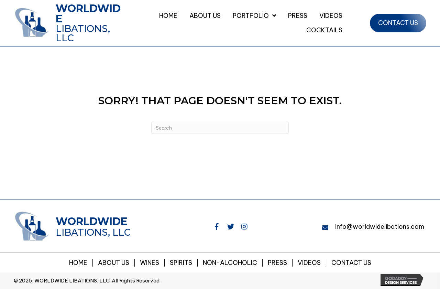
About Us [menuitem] (113, 263)
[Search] (220, 128)
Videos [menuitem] (309, 263)
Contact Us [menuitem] (351, 263)
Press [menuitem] (277, 263)
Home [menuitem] (78, 263)
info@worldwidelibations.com (379, 227)
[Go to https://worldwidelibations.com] (72, 23)
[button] (217, 227)
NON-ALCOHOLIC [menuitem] (230, 263)
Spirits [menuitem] (181, 263)
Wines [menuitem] (149, 263)
